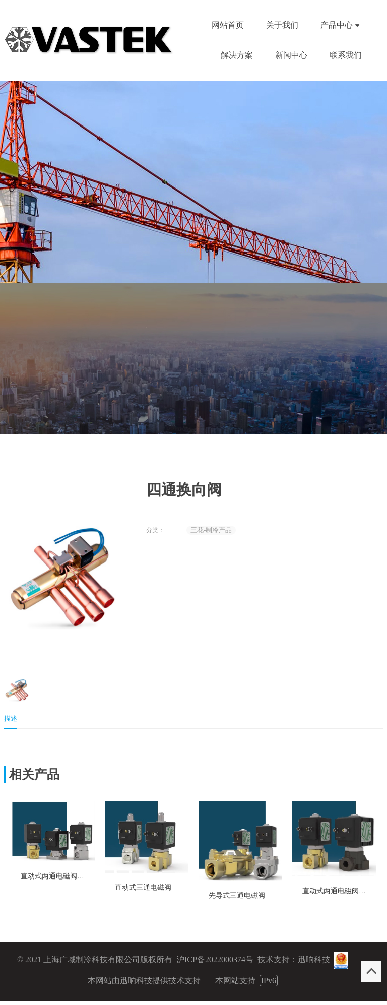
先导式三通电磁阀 (237, 895)
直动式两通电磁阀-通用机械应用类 (75, 876)
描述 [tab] (10, 718)
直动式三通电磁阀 (143, 887)
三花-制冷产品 (211, 530)
